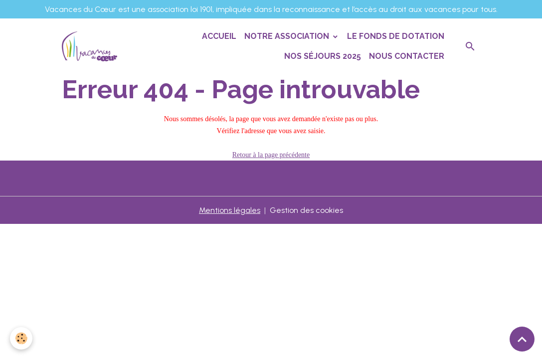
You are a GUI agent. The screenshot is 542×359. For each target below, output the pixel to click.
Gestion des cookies (306, 210)
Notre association (287, 36)
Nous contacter (406, 56)
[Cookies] (21, 338)
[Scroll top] (522, 339)
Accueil (219, 36)
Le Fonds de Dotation (395, 36)
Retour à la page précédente (271, 155)
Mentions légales (229, 210)
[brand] (89, 46)
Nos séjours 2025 (322, 56)
